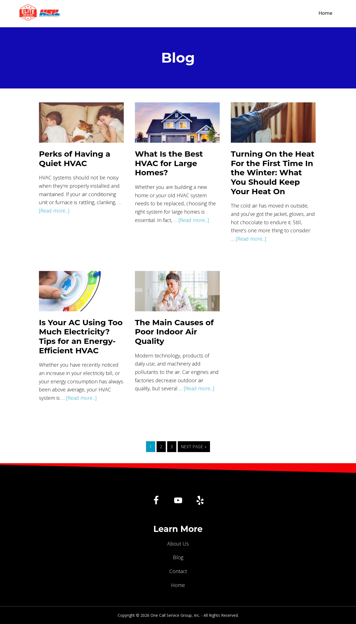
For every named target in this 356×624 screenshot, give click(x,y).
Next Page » (194, 447)
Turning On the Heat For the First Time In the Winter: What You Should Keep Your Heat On (272, 172)
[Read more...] (54, 210)
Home (178, 585)
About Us (178, 543)
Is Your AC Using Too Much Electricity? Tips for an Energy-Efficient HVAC (81, 336)
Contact (178, 571)
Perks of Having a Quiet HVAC (74, 158)
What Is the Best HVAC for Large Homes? (169, 163)
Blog (178, 557)
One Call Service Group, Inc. (187, 13)
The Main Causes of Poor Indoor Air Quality (174, 332)
